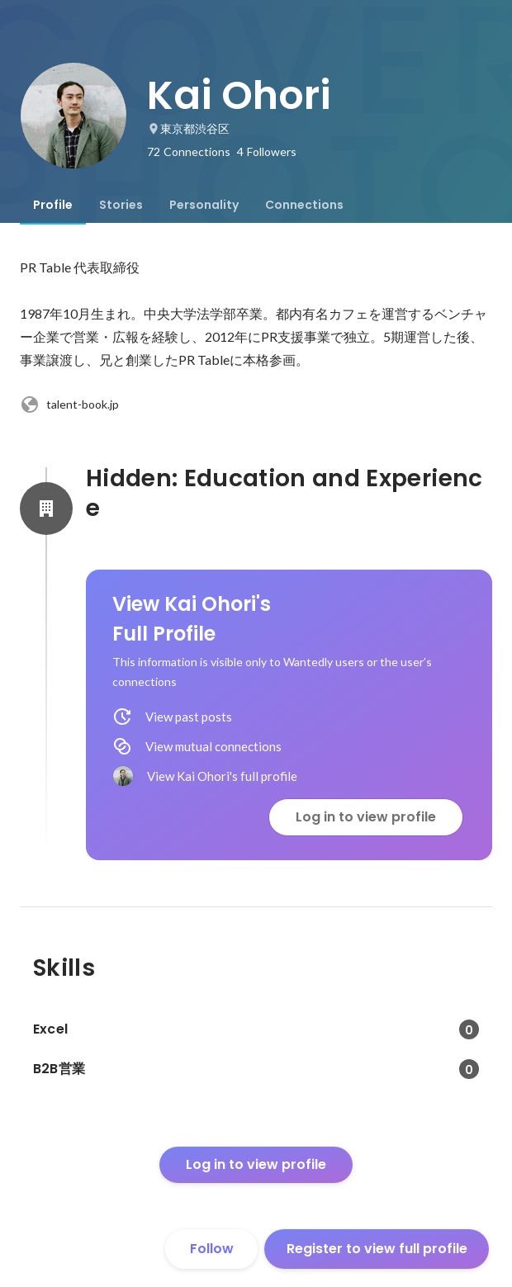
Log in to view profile (366, 816)
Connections (304, 204)
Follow (212, 1248)
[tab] (53, 205)
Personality (204, 204)
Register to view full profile (377, 1248)
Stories (121, 204)
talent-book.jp (69, 404)
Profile (53, 204)
